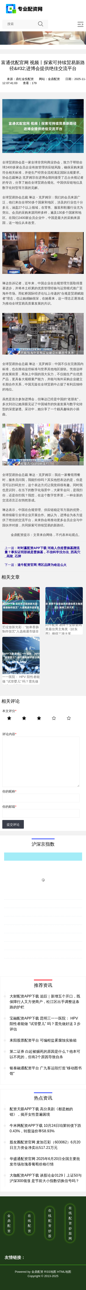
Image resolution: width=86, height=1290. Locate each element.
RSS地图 (50, 1271)
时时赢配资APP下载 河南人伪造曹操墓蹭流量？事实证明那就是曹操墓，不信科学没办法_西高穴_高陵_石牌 (42, 552)
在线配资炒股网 (70, 1223)
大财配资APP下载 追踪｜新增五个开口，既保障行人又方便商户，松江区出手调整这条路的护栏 (45, 1001)
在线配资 (29, 1223)
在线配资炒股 (49, 1223)
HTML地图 (64, 1271)
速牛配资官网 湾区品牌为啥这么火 (42, 565)
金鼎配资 (9, 1223)
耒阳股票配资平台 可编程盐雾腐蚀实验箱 (43, 1040)
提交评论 (13, 824)
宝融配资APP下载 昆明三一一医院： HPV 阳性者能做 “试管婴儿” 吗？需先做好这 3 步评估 (45, 1023)
